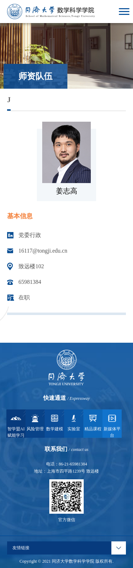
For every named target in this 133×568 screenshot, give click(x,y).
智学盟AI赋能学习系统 (16, 425)
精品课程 (92, 422)
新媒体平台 (112, 425)
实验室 (73, 422)
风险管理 (35, 422)
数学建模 (54, 422)
